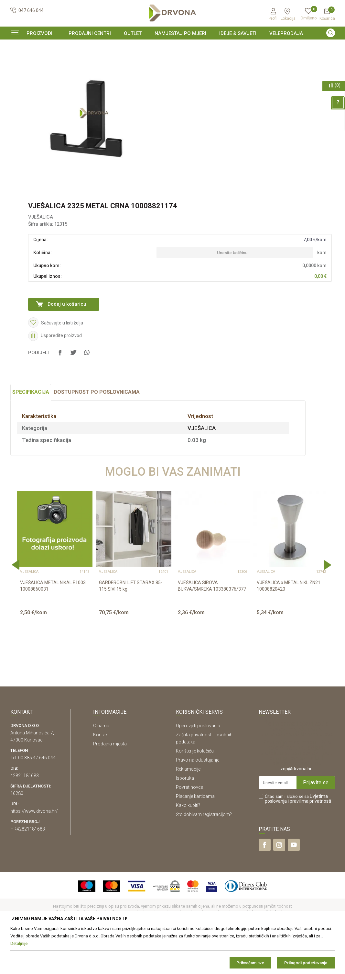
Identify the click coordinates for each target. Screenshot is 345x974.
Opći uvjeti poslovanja (198, 765)
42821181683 (24, 815)
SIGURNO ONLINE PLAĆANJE (172, 47)
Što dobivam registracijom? (204, 853)
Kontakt (101, 774)
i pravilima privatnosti (309, 840)
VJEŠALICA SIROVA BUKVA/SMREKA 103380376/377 (212, 625)
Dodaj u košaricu (67, 343)
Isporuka (185, 817)
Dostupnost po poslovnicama (97, 431)
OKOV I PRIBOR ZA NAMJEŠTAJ (62, 59)
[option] (172, 46)
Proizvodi (19, 59)
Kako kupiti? (188, 844)
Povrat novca (189, 826)
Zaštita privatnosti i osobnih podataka (204, 778)
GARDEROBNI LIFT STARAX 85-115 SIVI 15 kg (130, 625)
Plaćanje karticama (195, 835)
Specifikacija (30, 431)
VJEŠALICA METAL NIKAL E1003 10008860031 (53, 625)
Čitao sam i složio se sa (298, 838)
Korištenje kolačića (195, 790)
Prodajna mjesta (110, 783)
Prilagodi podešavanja (305, 962)
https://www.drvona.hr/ (34, 850)
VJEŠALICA (107, 59)
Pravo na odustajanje (197, 799)
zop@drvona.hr (296, 808)
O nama (101, 765)
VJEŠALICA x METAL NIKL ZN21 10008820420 (288, 625)
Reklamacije (188, 808)
